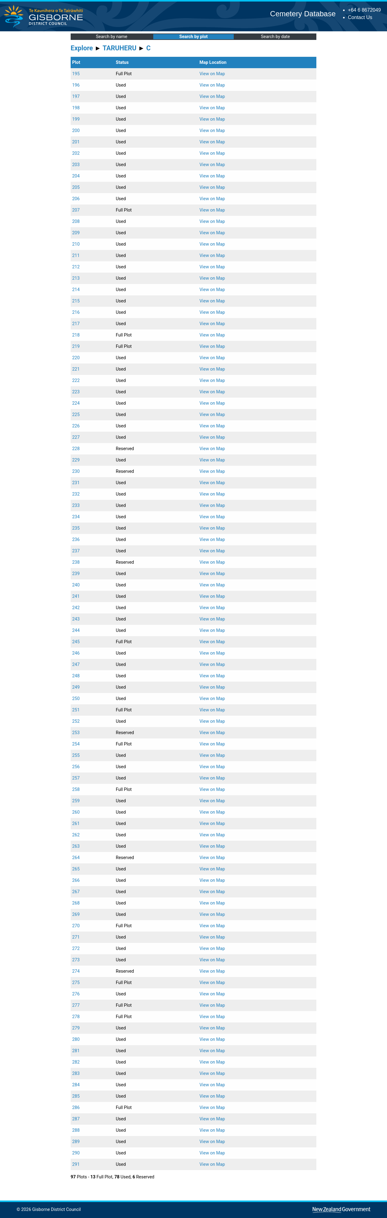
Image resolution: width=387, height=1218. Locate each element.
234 (76, 516)
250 (76, 698)
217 (76, 323)
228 (76, 448)
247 (76, 664)
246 (76, 653)
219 (76, 346)
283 (76, 1073)
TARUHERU (119, 48)
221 (76, 369)
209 (76, 232)
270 (76, 925)
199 (76, 119)
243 (76, 619)
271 (76, 937)
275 (76, 982)
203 (76, 164)
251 (76, 710)
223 (76, 392)
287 (76, 1119)
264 (76, 857)
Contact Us (360, 17)
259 (76, 801)
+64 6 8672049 (364, 10)
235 (76, 528)
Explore (82, 48)
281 (76, 1050)
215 (76, 301)
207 (76, 210)
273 (76, 960)
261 (76, 823)
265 (76, 869)
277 (76, 1005)
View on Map (212, 73)
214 (76, 289)
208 (76, 221)
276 (76, 994)
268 (76, 903)
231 (76, 482)
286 (76, 1107)
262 (76, 835)
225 (76, 414)
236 (76, 539)
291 (76, 1164)
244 (76, 630)
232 (76, 494)
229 (76, 460)
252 (76, 721)
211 (76, 255)
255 (76, 755)
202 (76, 153)
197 (76, 96)
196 (76, 85)
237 (76, 551)
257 (76, 778)
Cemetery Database (302, 14)
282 (76, 1062)
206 (76, 198)
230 (76, 471)
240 (76, 585)
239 (76, 573)
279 (76, 1028)
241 (76, 596)
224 (76, 403)
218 (76, 335)
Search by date (275, 36)
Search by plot (193, 36)
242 (76, 607)
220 (76, 357)
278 (76, 1016)
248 (76, 676)
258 (76, 789)
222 (76, 380)
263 (76, 846)
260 (76, 812)
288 (76, 1130)
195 (76, 73)
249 (76, 687)
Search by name (111, 36)
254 (76, 744)
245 (76, 641)
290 (76, 1153)
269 (76, 914)
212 (76, 267)
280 (76, 1039)
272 (76, 948)
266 (76, 880)
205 (76, 187)
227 (76, 437)
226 (76, 426)
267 (76, 891)
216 (76, 312)
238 (76, 562)
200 (76, 130)
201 (76, 142)
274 (76, 971)
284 (76, 1085)
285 (76, 1096)
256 (76, 766)
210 (76, 244)
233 (76, 505)
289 (76, 1141)
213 (76, 278)
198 (76, 108)
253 (76, 732)
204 (76, 176)
